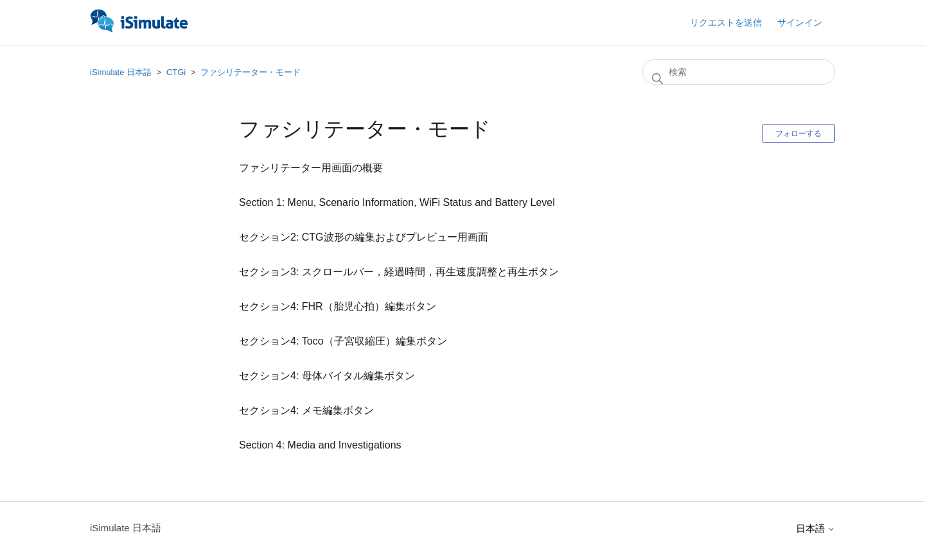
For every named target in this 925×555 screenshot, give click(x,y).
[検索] (738, 72)
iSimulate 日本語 (121, 72)
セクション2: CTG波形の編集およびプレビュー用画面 (363, 237)
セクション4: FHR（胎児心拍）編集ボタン (337, 306)
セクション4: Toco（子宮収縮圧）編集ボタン (343, 341)
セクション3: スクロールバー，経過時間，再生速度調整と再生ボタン (399, 271)
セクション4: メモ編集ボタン (306, 410)
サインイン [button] (799, 22)
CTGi (176, 72)
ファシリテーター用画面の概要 (311, 167)
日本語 (815, 528)
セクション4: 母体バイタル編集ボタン (327, 375)
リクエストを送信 (726, 22)
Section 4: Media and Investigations (320, 445)
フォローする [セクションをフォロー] (798, 133)
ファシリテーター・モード (250, 72)
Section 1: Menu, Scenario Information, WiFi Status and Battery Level (397, 202)
